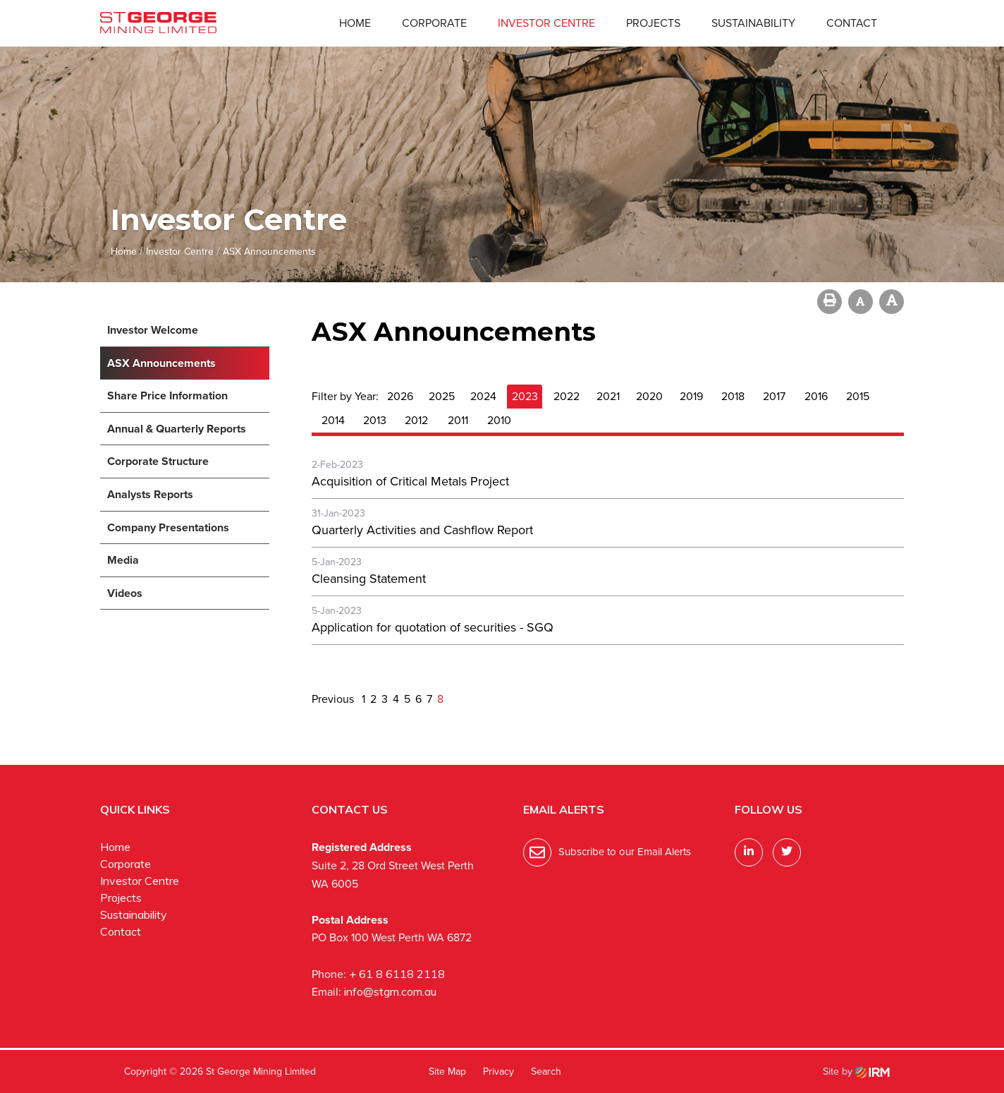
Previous (334, 699)
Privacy (498, 1071)
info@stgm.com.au (390, 991)
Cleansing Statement (369, 578)
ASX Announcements (161, 363)
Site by (856, 1071)
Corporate (434, 23)
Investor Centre (546, 23)
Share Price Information (167, 395)
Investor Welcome (152, 330)
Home (355, 23)
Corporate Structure (158, 461)
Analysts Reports (150, 494)
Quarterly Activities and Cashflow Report (422, 530)
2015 (857, 396)
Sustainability (753, 23)
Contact (851, 23)
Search (546, 1071)
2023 (525, 396)
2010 (499, 420)
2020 (649, 396)
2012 (416, 420)
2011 (458, 420)
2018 (733, 396)
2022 (566, 396)
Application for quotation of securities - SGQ (432, 627)
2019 (691, 396)
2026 (400, 396)
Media (123, 560)
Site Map (447, 1071)
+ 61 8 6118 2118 (397, 974)
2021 (608, 396)
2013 (374, 420)
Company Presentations (168, 527)
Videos (124, 593)
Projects (653, 23)
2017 (774, 396)
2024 (483, 396)
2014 (333, 420)
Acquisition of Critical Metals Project (410, 481)
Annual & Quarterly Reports (176, 429)
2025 (442, 396)
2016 (816, 396)
